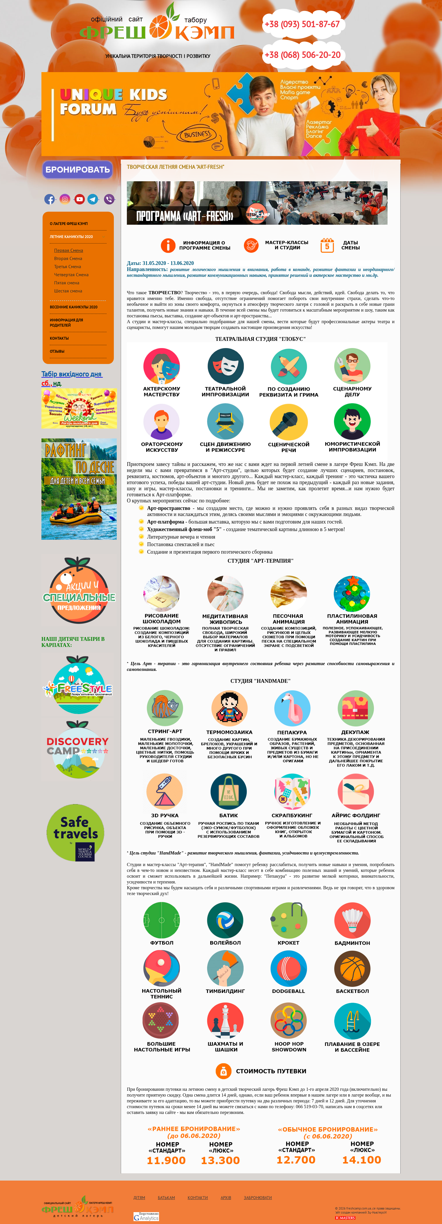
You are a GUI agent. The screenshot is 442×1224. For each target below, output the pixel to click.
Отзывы (57, 351)
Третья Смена (67, 266)
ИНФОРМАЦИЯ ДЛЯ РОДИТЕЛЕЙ (66, 323)
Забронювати (258, 1197)
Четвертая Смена (71, 274)
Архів (226, 1197)
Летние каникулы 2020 (71, 237)
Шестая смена (68, 291)
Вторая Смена (68, 258)
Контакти (198, 1197)
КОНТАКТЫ (59, 338)
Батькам (166, 1197)
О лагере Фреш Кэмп (69, 224)
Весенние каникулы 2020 (73, 307)
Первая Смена (68, 250)
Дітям (139, 1197)
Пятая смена (66, 283)
